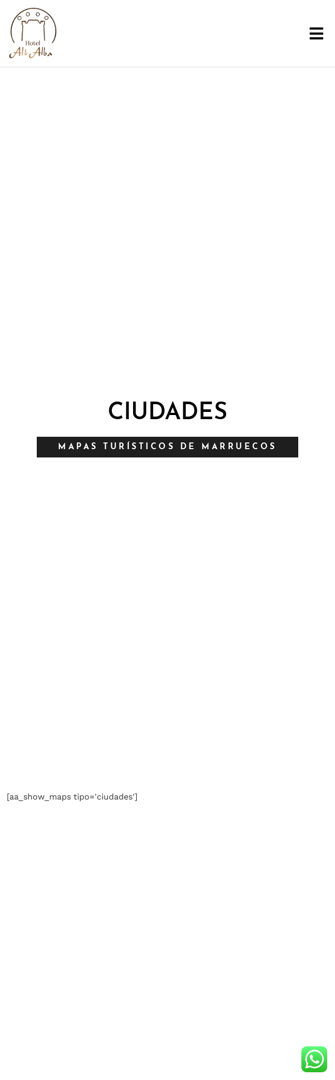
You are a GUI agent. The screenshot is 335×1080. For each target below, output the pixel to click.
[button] (316, 33)
